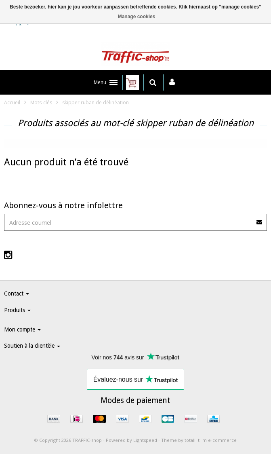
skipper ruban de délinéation (95, 102)
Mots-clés (41, 102)
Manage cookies (136, 16)
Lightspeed (145, 440)
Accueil (12, 102)
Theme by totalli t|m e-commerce (199, 440)
